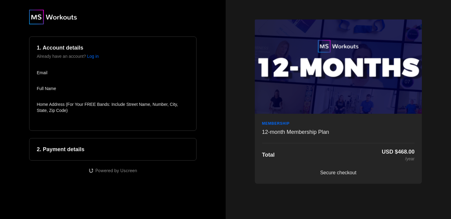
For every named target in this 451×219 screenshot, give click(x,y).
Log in (93, 56)
